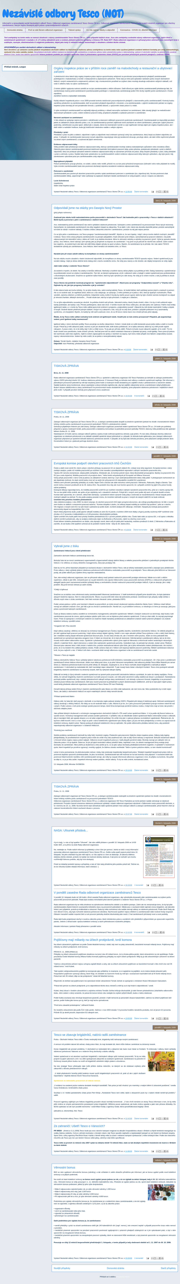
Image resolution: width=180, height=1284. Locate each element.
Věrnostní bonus (64, 1167)
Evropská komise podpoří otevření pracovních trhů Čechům (92, 463)
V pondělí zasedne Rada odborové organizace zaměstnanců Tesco (97, 892)
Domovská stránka (15, 30)
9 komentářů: (139, 396)
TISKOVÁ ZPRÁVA (66, 365)
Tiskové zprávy (74, 30)
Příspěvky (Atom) (123, 1277)
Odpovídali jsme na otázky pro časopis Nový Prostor (88, 208)
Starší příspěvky (168, 1268)
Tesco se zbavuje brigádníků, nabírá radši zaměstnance (90, 1034)
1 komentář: (139, 885)
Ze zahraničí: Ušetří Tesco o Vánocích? (79, 1126)
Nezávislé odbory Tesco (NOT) (63, 14)
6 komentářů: (139, 932)
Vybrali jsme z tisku (66, 546)
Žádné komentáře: (141, 192)
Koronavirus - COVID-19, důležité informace (138, 30)
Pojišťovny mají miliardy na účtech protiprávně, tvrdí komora (93, 939)
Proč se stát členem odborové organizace (45, 30)
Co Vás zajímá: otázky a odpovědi (100, 30)
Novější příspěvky (62, 1268)
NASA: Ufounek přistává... (71, 830)
